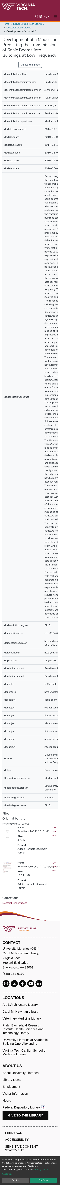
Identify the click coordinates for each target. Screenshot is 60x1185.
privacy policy (40, 1169)
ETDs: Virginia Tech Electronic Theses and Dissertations (29, 24)
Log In (46, 16)
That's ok (43, 1180)
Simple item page (30, 64)
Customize (7, 1173)
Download (54, 831)
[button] (40, 16)
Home (6, 24)
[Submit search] (36, 16)
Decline (15, 1180)
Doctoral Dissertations (18, 27)
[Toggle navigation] (55, 16)
